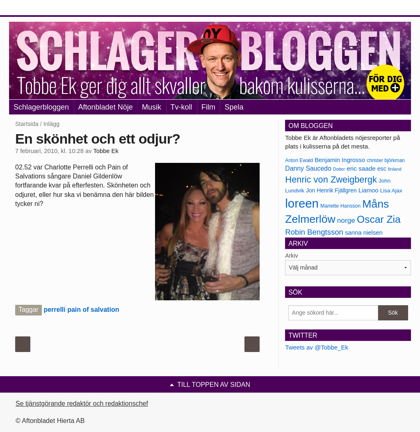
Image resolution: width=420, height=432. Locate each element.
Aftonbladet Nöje (105, 107)
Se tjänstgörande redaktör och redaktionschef (82, 403)
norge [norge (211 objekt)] (346, 220)
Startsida (27, 124)
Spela (233, 107)
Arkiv (291, 255)
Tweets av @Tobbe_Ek (316, 347)
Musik (151, 107)
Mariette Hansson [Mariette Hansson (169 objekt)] (340, 206)
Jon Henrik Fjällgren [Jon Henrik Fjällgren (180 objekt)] (331, 190)
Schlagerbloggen (41, 107)
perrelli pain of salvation (81, 309)
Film (208, 107)
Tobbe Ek (105, 151)
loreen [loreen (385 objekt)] (302, 203)
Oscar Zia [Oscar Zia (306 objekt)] (379, 219)
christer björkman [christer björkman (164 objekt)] (385, 160)
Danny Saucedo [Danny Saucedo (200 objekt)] (308, 168)
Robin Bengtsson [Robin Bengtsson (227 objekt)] (314, 232)
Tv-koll (181, 107)
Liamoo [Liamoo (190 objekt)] (368, 190)
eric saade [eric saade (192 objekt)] (361, 168)
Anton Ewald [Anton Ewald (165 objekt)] (299, 160)
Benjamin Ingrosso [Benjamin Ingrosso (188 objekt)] (340, 160)
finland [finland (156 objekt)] (395, 169)
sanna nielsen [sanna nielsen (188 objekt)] (364, 232)
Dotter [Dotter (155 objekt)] (339, 169)
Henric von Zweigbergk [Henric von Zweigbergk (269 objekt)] (331, 179)
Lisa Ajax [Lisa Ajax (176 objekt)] (391, 190)
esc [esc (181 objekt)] (381, 168)
